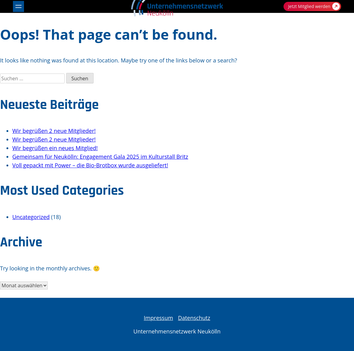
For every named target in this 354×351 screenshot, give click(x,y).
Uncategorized (31, 217)
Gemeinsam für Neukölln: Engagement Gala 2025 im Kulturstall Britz (100, 156)
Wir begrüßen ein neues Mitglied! (55, 148)
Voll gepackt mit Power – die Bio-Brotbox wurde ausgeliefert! (90, 165)
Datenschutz (194, 317)
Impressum (158, 317)
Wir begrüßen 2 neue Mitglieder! (54, 130)
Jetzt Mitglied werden (314, 6)
